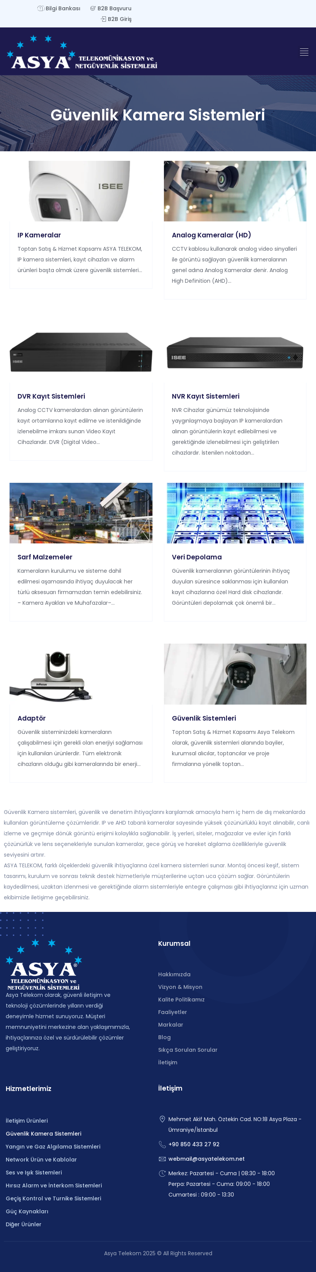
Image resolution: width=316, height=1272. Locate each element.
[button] (304, 52)
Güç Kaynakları (27, 1211)
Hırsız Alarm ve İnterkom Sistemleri (54, 1185)
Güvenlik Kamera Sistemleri (43, 1133)
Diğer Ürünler (24, 1224)
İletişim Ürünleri (27, 1121)
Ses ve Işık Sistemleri (34, 1172)
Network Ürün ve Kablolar (41, 1159)
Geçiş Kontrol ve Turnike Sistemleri (53, 1198)
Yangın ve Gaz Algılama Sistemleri (53, 1146)
